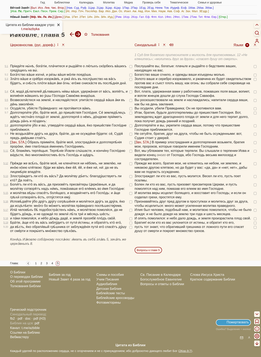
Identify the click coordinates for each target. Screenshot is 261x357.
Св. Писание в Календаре (160, 275)
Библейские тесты (110, 293)
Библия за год (60, 275)
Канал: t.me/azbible (25, 328)
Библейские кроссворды (115, 298)
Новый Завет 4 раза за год (69, 279)
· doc (27, 318)
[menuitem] (257, 41)
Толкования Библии (25, 286)
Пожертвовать (238, 322)
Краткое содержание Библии (212, 279)
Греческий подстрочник (28, 310)
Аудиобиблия (106, 284)
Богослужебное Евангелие (161, 279)
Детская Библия (108, 289)
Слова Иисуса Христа (207, 275)
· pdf (19, 318)
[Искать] (257, 32)
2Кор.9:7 (185, 351)
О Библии (17, 272)
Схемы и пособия (110, 275)
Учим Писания (107, 279)
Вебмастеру (19, 337)
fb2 (12, 318)
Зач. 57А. (18, 142)
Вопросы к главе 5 (148, 250)
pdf (37, 323)
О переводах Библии (26, 277)
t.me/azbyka (30, 29)
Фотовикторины (108, 302)
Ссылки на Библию (25, 332)
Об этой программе (25, 281)
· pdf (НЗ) (39, 318)
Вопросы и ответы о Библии (162, 284)
